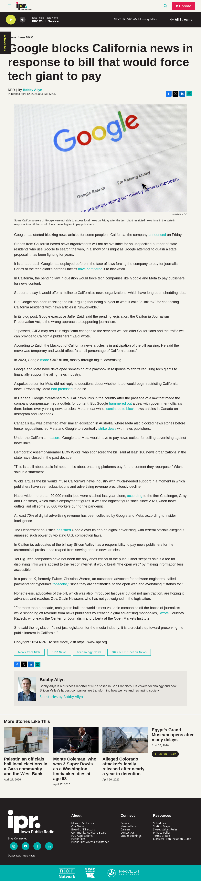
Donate (185, 6)
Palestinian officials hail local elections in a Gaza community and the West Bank (25, 766)
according (134, 496)
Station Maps (161, 826)
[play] (11, 19)
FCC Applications (82, 835)
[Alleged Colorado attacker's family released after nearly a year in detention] (125, 740)
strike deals (107, 429)
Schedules (159, 823)
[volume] (22, 19)
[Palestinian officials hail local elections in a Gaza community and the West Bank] (26, 740)
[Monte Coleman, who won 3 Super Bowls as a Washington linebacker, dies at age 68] (76, 740)
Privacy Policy (161, 832)
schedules (5, 42)
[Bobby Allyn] (27, 689)
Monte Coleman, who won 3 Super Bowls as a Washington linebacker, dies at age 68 (74, 769)
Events (125, 823)
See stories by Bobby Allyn (61, 696)
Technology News (89, 652)
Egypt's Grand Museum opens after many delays (173, 734)
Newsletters (128, 826)
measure (53, 438)
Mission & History (82, 823)
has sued (64, 530)
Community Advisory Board (89, 832)
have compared (90, 269)
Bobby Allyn (32, 90)
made (44, 360)
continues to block (120, 409)
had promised (62, 389)
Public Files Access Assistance (90, 842)
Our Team (77, 826)
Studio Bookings (131, 835)
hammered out (120, 403)
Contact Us (127, 832)
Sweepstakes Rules (165, 829)
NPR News (59, 652)
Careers (125, 829)
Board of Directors (83, 829)
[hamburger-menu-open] (9, 6)
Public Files (78, 839)
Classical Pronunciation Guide (172, 839)
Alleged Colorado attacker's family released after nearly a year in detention (123, 766)
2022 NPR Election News (129, 652)
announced (157, 235)
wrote (164, 613)
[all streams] (181, 19)
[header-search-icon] (165, 6)
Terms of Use (161, 835)
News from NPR (20, 37)
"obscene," (61, 584)
